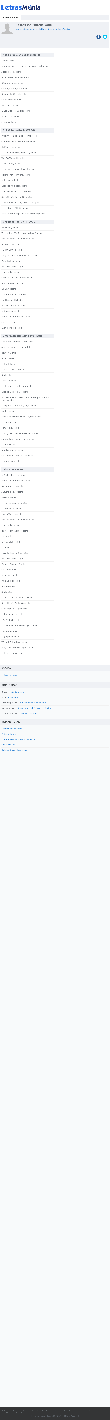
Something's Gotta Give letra (16, 603)
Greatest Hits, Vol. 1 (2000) (19, 222)
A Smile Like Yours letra (13, 306)
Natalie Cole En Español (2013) (21, 55)
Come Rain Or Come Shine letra (18, 142)
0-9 (3, 1410)
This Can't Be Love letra (13, 370)
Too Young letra (9, 422)
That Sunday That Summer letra (18, 386)
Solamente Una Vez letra (14, 94)
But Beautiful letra (10, 180)
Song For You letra (10, 244)
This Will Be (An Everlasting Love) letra (21, 233)
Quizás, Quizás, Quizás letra (15, 89)
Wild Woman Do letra (12, 653)
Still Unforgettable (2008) (19, 130)
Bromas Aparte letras (11, 729)
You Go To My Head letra (14, 158)
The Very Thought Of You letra (17, 342)
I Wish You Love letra (12, 514)
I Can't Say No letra (11, 250)
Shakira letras (8, 745)
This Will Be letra (10, 620)
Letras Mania (9, 675)
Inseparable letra (10, 272)
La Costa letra (8, 289)
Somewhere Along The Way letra (18, 153)
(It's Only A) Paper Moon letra (16, 347)
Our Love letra (8, 322)
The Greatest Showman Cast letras (18, 739)
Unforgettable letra (11, 311)
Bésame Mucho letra (12, 83)
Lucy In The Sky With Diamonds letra (20, 256)
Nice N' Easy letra (10, 164)
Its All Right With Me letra (14, 208)
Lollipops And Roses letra (14, 186)
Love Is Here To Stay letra (14, 553)
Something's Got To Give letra (16, 197)
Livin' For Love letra (11, 328)
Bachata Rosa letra (11, 117)
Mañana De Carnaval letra (15, 78)
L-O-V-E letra (8, 364)
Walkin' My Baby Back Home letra (19, 136)
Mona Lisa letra (9, 359)
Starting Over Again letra (14, 609)
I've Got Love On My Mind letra (17, 239)
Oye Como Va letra (11, 100)
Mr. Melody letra (9, 228)
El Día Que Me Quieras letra (15, 111)
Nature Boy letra (10, 428)
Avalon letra (7, 411)
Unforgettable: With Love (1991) (22, 336)
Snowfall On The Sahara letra (16, 278)
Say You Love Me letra (12, 283)
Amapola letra (8, 122)
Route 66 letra (8, 353)
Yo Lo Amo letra (9, 105)
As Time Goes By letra (12, 486)
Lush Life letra (8, 381)
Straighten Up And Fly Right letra (18, 406)
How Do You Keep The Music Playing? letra (23, 214)
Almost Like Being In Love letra (17, 439)
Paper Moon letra (10, 575)
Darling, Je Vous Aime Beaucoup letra (20, 434)
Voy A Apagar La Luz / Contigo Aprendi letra (24, 66)
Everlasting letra (9, 498)
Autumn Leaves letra (12, 492)
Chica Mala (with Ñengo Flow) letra (34, 708)
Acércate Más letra (11, 72)
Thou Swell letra (9, 445)
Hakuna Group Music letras (14, 750)
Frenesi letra (7, 61)
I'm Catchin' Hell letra (12, 300)
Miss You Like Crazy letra (14, 267)
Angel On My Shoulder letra (15, 317)
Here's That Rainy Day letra (15, 175)
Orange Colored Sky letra (14, 392)
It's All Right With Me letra (14, 531)
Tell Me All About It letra (13, 614)
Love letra (6, 548)
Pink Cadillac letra (10, 261)
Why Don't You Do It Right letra (17, 169)
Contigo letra (17, 692)
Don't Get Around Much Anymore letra (21, 417)
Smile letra (6, 375)
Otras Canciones (13, 469)
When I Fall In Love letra (14, 642)
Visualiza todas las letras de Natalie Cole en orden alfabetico (43, 29)
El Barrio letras (8, 734)
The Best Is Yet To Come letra (16, 192)
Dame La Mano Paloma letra (33, 703)
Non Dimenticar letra (12, 450)
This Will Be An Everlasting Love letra (20, 626)
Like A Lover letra (10, 542)
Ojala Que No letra (28, 713)
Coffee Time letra (10, 147)
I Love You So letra (11, 509)
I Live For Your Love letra (14, 295)
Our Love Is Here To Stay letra (17, 456)
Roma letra (13, 697)
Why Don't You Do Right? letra (17, 648)
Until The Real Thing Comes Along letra (21, 203)
